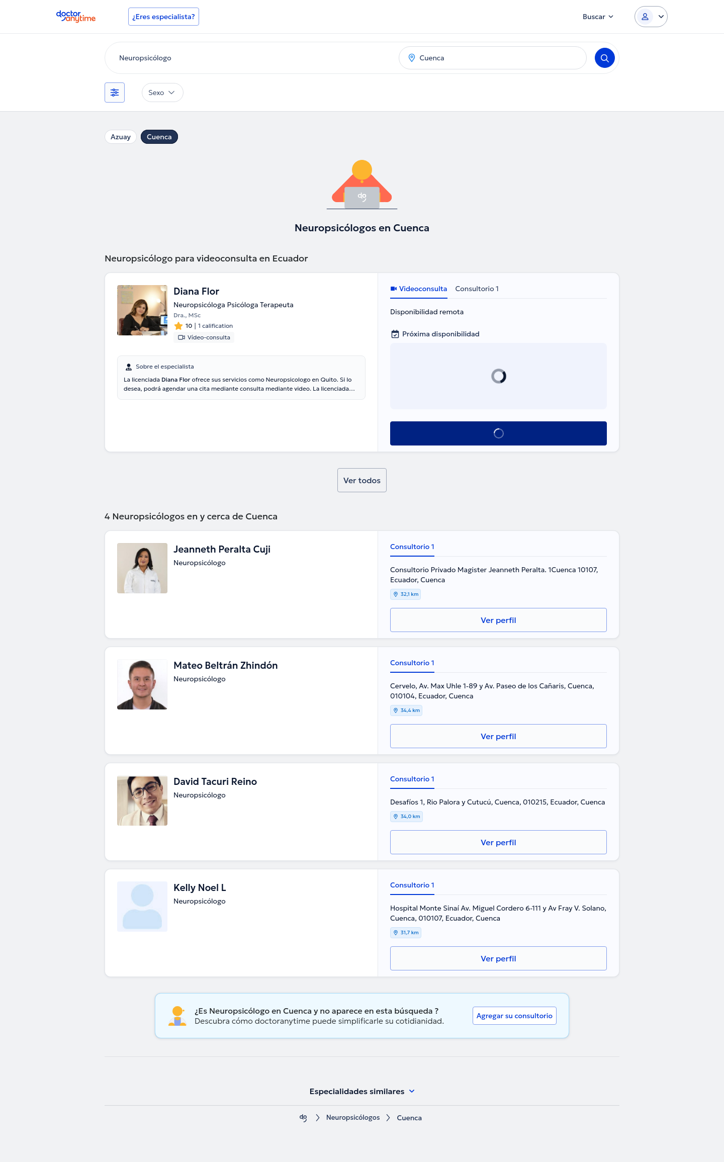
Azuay (121, 136)
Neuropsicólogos (353, 1118)
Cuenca (159, 136)
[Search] (605, 58)
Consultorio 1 (477, 288)
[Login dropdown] (651, 16)
